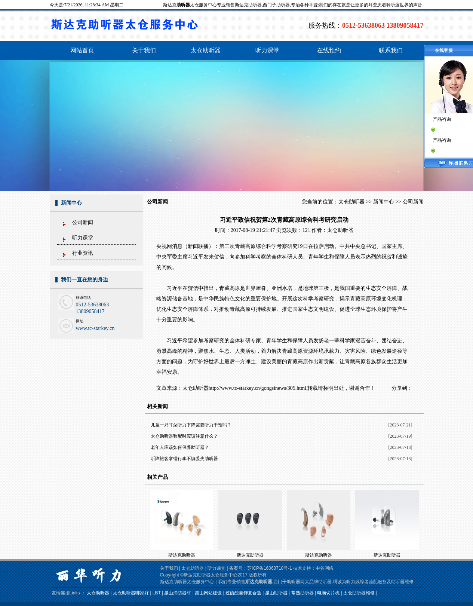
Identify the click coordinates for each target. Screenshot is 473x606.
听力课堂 (82, 238)
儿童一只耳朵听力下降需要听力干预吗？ (191, 425)
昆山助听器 (276, 593)
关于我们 (169, 568)
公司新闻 (82, 222)
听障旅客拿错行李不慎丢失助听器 (184, 458)
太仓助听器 (351, 202)
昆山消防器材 (177, 593)
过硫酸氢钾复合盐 (243, 593)
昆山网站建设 (208, 593)
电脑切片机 (328, 593)
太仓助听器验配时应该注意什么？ (184, 436)
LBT (157, 593)
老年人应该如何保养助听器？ (180, 447)
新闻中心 (383, 202)
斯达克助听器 (181, 555)
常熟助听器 (302, 593)
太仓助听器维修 (359, 593)
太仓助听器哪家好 (131, 593)
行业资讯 (82, 253)
